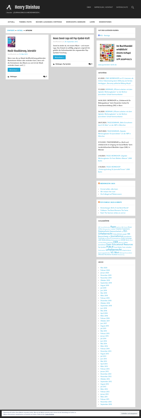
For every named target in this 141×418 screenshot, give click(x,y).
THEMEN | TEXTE (25, 22)
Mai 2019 (103, 293)
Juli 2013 (103, 356)
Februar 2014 (104, 348)
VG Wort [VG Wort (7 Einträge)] (115, 252)
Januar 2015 (104, 336)
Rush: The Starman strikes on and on (113, 213)
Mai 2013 (103, 361)
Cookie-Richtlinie (49, 414)
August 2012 (104, 384)
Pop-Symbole (67, 64)
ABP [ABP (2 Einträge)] (99, 227)
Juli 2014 (103, 338)
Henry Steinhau (27, 7)
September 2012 (106, 381)
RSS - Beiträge (105, 35)
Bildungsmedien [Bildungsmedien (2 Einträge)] (106, 229)
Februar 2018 (105, 318)
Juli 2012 (103, 386)
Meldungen (13, 76)
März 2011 (104, 397)
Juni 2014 (103, 341)
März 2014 (104, 346)
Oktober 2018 (105, 303)
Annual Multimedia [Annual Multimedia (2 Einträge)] (105, 227)
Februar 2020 (105, 270)
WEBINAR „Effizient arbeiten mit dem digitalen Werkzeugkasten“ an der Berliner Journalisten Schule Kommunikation (115, 91)
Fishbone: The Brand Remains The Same (114, 210)
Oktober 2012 (105, 379)
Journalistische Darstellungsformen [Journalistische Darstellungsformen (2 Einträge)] (113, 238)
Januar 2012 (104, 394)
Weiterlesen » (14, 70)
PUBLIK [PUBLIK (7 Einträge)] (110, 246)
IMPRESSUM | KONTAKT (103, 7)
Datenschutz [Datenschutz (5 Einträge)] (103, 231)
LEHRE (92, 22)
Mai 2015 (103, 331)
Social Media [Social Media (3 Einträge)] (118, 247)
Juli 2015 (103, 328)
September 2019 (106, 283)
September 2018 (106, 305)
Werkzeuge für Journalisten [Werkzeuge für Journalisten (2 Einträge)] (126, 253)
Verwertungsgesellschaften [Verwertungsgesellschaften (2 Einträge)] (104, 253)
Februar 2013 (105, 369)
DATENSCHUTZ (122, 7)
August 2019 (104, 285)
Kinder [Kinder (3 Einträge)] (123, 238)
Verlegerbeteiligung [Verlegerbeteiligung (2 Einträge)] (126, 250)
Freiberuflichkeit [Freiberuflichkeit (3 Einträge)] (117, 234)
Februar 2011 (104, 399)
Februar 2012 (104, 391)
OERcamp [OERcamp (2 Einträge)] (120, 242)
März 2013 (104, 366)
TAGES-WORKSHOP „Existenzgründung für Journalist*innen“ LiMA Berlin (114, 169)
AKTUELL (11, 22)
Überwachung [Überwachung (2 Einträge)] (121, 254)
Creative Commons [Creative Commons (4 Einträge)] (123, 229)
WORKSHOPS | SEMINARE (75, 22)
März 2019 (104, 295)
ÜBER (89, 7)
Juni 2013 (103, 359)
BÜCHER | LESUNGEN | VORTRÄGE (49, 22)
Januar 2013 (104, 371)
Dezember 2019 (105, 275)
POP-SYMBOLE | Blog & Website (111, 202)
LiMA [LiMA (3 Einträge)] (99, 240)
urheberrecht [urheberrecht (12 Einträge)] (114, 249)
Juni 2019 (103, 290)
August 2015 (104, 326)
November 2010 (106, 402)
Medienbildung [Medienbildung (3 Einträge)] (106, 240)
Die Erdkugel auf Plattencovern (111, 194)
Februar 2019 (105, 298)
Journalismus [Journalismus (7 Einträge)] (117, 236)
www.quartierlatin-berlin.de (107, 65)
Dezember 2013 (105, 351)
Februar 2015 (104, 333)
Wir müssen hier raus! (107, 191)
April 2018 (104, 313)
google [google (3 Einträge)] (125, 234)
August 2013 (104, 354)
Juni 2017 (103, 323)
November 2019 (106, 278)
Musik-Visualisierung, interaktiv (22, 50)
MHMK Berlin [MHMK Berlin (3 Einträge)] (125, 240)
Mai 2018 (103, 311)
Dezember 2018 (105, 300)
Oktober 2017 (105, 321)
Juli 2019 (103, 288)
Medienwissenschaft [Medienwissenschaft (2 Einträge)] (116, 240)
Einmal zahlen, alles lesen (109, 189)
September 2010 (106, 404)
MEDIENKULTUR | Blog (107, 183)
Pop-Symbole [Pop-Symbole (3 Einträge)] (102, 247)
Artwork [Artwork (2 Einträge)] (126, 227)
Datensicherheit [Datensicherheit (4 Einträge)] (115, 231)
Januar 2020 (104, 273)
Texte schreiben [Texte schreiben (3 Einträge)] (126, 247)
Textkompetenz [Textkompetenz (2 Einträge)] (101, 250)
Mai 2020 (103, 268)
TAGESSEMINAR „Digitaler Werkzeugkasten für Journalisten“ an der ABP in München (114, 133)
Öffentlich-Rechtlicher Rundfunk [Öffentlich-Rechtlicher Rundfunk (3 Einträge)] (107, 254)
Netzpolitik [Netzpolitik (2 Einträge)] (110, 242)
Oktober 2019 (105, 280)
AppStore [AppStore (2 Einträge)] (118, 227)
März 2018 (104, 316)
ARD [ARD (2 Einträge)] (122, 227)
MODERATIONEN (105, 22)
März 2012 (104, 389)
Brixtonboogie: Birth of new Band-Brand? (114, 208)
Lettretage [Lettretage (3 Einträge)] (128, 238)
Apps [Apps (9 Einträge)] (113, 226)
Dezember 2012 (105, 374)
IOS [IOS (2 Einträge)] (109, 236)
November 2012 (105, 376)
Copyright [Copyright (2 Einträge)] (113, 229)
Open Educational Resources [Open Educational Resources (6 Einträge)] (119, 244)
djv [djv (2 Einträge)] (122, 231)
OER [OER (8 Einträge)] (115, 242)
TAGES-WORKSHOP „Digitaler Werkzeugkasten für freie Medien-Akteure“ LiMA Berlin (115, 158)
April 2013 (104, 364)
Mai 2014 (103, 343)
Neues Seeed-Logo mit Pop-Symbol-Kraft (71, 38)
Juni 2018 (103, 308)
